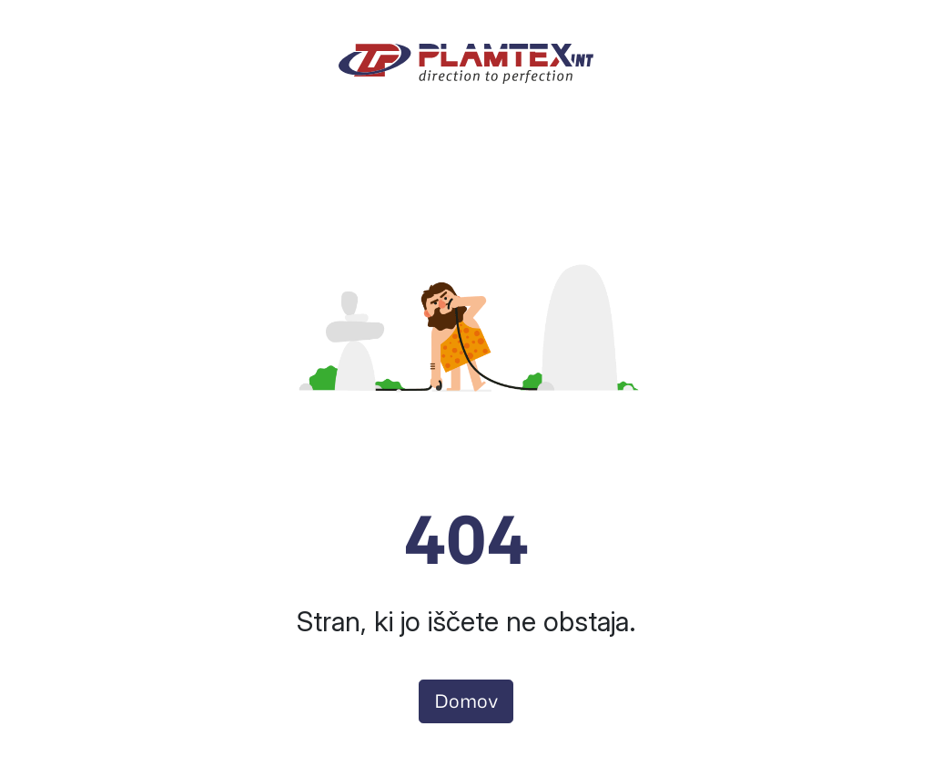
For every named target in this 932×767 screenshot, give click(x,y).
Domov (466, 701)
